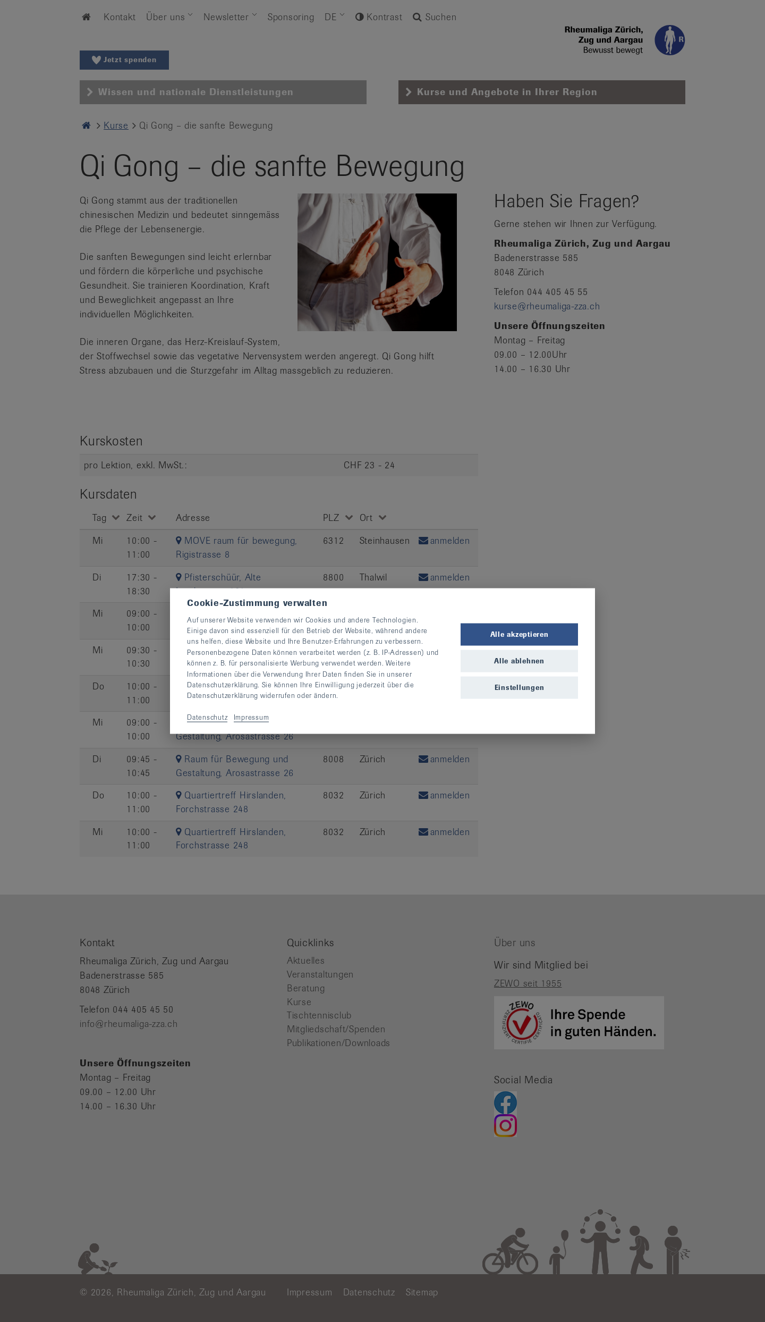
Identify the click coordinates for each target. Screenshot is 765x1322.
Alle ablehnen (519, 661)
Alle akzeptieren (519, 633)
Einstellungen (520, 687)
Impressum (251, 717)
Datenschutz (207, 717)
